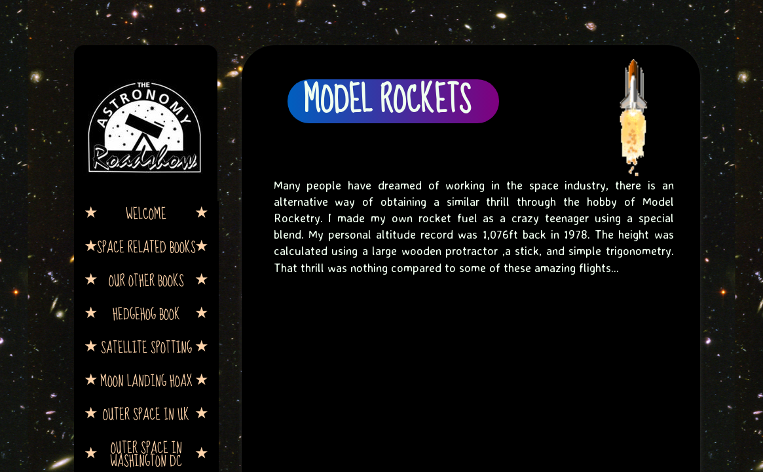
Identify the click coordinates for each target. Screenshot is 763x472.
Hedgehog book (146, 313)
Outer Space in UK (146, 413)
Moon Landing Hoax (146, 380)
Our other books (146, 280)
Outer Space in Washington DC (146, 453)
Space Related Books (146, 246)
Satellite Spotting (146, 347)
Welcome (146, 213)
